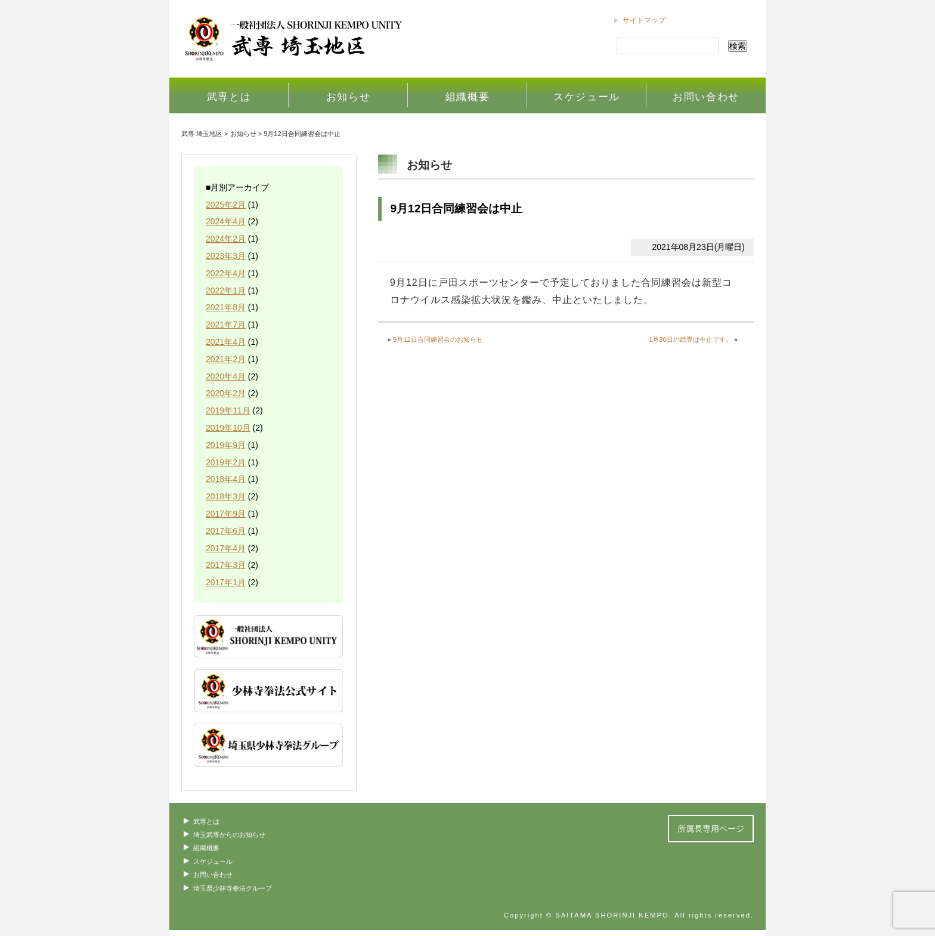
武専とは (229, 96)
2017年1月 (226, 582)
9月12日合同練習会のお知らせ (438, 339)
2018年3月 (226, 496)
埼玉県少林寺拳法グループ (232, 888)
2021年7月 (226, 324)
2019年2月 (226, 462)
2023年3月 (226, 256)
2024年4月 (226, 221)
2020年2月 (226, 393)
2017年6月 (226, 531)
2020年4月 (226, 376)
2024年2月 (226, 238)
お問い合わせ (706, 96)
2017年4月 (226, 548)
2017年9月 (226, 513)
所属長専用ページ (710, 828)
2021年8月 (226, 307)
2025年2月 (226, 204)
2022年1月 (226, 290)
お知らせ (348, 96)
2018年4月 (226, 479)
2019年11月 (228, 410)
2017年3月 (226, 565)
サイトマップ (644, 20)
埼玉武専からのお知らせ (229, 834)
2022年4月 (226, 273)
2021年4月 (226, 342)
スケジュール (586, 96)
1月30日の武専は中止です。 (690, 339)
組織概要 (467, 96)
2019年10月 (228, 428)
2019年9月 (226, 445)
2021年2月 (226, 359)
